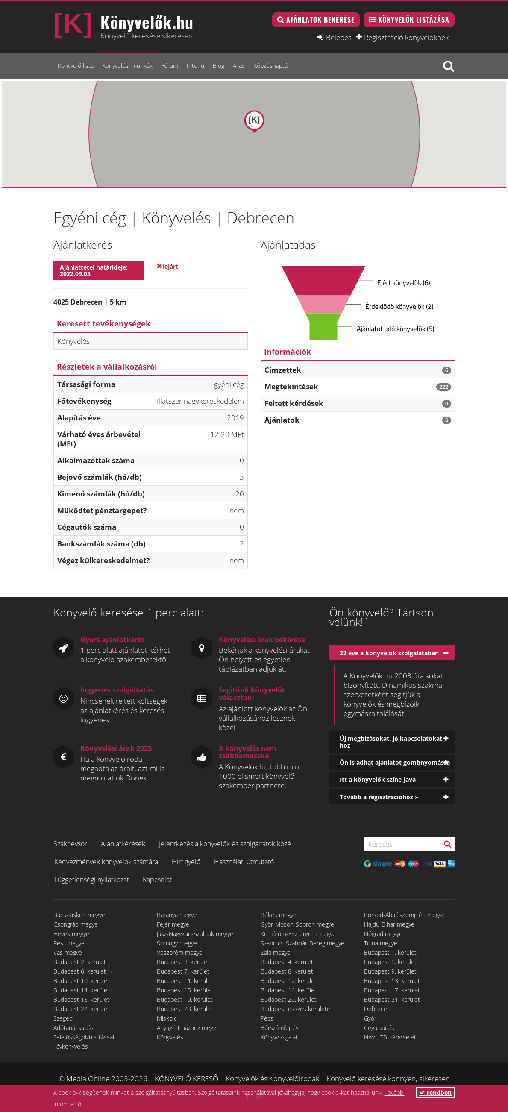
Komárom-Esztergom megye (298, 934)
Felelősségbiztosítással (83, 1037)
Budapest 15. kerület (185, 990)
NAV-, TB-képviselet (390, 1037)
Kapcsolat (157, 879)
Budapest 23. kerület (185, 1009)
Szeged (63, 1018)
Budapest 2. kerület (79, 962)
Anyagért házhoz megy (186, 1028)
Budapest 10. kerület (81, 981)
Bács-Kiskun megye (79, 915)
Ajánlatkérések (123, 843)
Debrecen (377, 1009)
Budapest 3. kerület (183, 962)
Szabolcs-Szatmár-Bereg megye (302, 943)
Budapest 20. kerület (289, 999)
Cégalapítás (379, 1028)
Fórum (169, 66)
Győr (370, 1018)
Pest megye (69, 943)
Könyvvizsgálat (279, 1037)
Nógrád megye (383, 934)
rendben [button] (435, 1093)
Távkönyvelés (70, 1046)
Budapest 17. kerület (392, 990)
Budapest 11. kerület (185, 981)
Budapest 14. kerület (81, 990)
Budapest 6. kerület (79, 971)
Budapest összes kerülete (295, 1009)
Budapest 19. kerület (185, 999)
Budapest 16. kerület (289, 990)
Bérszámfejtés (280, 1028)
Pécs (267, 1018)
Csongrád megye (75, 924)
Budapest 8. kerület (287, 971)
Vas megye (67, 952)
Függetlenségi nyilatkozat (91, 879)
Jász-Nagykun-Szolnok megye (195, 934)
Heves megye (71, 934)
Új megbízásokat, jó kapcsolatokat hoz (391, 741)
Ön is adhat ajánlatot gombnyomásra (395, 762)
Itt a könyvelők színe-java (378, 779)
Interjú (195, 66)
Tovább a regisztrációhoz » (379, 797)
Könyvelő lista (76, 66)
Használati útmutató (244, 861)
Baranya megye (177, 915)
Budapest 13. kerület (392, 981)
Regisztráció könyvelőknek (406, 37)
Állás (239, 66)
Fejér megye (173, 924)
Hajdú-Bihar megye (389, 924)
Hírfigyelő (186, 861)
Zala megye (276, 952)
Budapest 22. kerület (81, 1009)
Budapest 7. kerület (183, 971)
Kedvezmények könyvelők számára (106, 861)
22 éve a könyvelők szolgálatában (389, 653)
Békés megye (279, 915)
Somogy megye (177, 943)
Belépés (339, 37)
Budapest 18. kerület (81, 999)
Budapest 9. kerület (390, 971)
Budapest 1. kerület (390, 952)
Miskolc (167, 1018)
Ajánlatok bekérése (320, 20)
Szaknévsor (70, 843)
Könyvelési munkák (127, 66)
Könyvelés (170, 1037)
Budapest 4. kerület (287, 962)
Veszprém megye (180, 952)
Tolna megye (380, 943)
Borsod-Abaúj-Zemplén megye (404, 915)
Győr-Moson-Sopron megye (297, 924)
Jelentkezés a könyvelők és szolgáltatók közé (225, 843)
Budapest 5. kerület (390, 962)
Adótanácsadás (73, 1028)
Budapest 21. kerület (392, 999)
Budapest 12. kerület (289, 981)
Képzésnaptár (271, 66)
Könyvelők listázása (413, 20)
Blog (218, 66)
